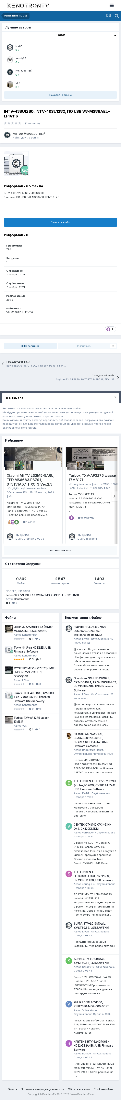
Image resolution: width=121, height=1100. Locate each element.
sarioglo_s (88, 884)
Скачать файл (60, 222)
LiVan (19, 45)
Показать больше (60, 94)
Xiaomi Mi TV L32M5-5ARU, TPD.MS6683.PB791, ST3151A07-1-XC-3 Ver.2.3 (30, 479)
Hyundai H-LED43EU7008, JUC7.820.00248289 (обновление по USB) (90, 630)
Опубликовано (93, 753)
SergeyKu (88, 966)
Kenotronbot (21, 598)
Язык (12, 1089)
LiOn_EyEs (13, 488)
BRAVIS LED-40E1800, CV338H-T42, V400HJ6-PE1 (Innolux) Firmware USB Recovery (34, 697)
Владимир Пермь (93, 749)
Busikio (86, 1053)
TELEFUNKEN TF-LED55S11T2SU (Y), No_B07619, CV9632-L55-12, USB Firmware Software (95, 785)
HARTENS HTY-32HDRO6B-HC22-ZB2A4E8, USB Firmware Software (93, 1045)
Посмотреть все (60, 550)
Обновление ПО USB (20, 492)
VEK (18, 82)
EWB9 (85, 793)
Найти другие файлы (26, 137)
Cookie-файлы (103, 1089)
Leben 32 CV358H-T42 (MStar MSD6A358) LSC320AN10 (42, 595)
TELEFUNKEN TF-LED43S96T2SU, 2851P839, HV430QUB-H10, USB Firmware (93, 876)
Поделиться (30, 346)
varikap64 (88, 832)
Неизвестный (24, 70)
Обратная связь (79, 1089)
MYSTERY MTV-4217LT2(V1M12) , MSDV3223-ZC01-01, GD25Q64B (35, 672)
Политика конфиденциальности (42, 1089)
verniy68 (21, 58)
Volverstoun (89, 1010)
